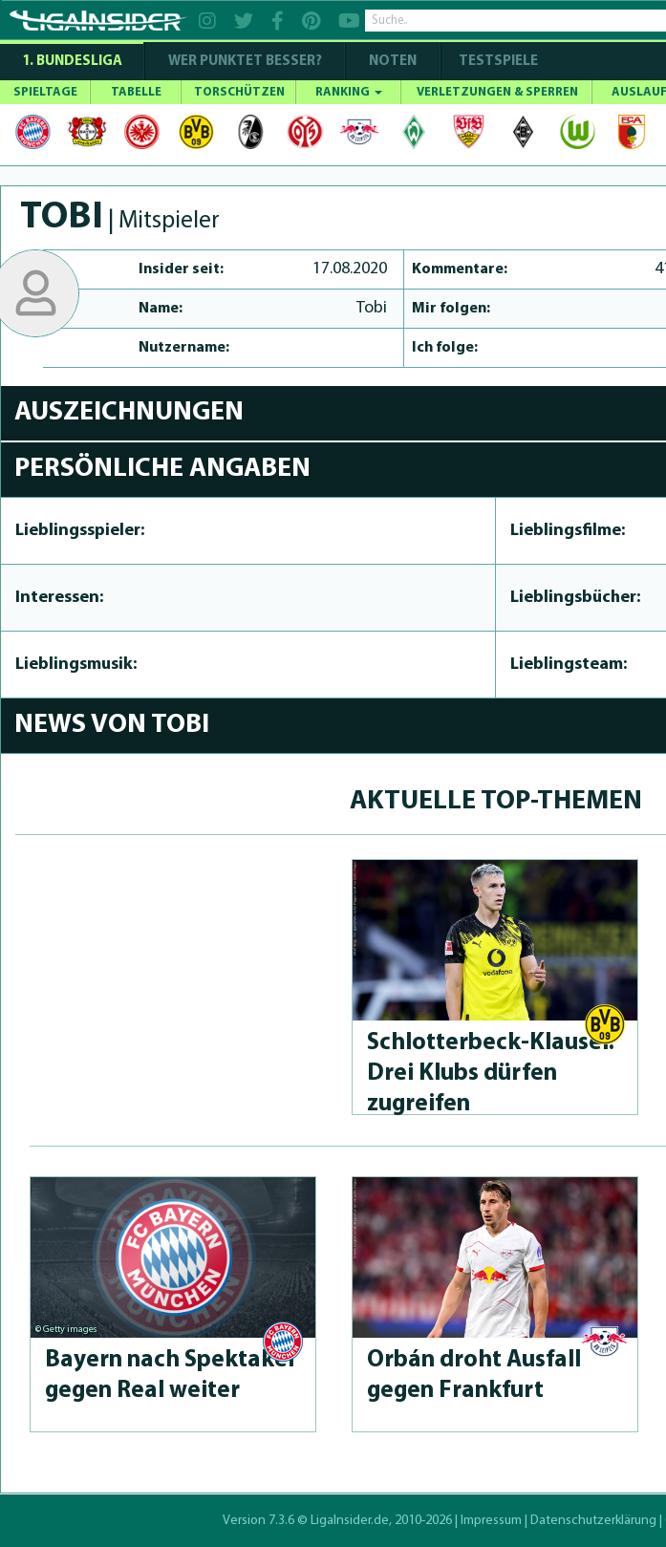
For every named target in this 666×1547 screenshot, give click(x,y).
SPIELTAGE (45, 92)
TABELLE (136, 92)
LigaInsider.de (350, 1521)
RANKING (348, 92)
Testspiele (497, 61)
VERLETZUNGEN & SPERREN (497, 92)
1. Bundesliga (72, 61)
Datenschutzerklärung (593, 1521)
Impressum (491, 1521)
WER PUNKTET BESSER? (245, 61)
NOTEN (393, 61)
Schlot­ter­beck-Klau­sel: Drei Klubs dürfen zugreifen (490, 1073)
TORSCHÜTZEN (239, 92)
